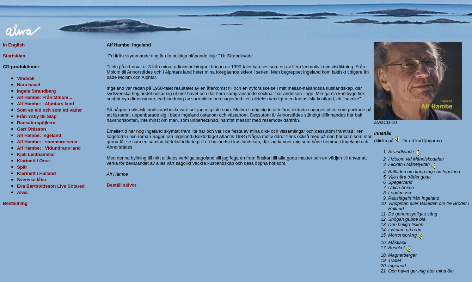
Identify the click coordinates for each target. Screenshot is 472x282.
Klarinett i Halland (36, 173)
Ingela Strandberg (36, 91)
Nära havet (28, 84)
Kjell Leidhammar (36, 154)
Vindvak (26, 78)
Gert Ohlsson (31, 129)
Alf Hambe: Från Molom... (44, 97)
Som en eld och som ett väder (49, 110)
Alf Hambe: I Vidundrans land (49, 148)
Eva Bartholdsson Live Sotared (51, 186)
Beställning (15, 203)
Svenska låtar (32, 179)
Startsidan (14, 55)
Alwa (22, 192)
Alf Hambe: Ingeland (39, 135)
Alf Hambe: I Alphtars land (45, 103)
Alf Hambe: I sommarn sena (47, 141)
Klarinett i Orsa (33, 160)
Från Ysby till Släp (36, 116)
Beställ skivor (122, 185)
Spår (22, 167)
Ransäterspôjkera (36, 122)
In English (14, 45)
